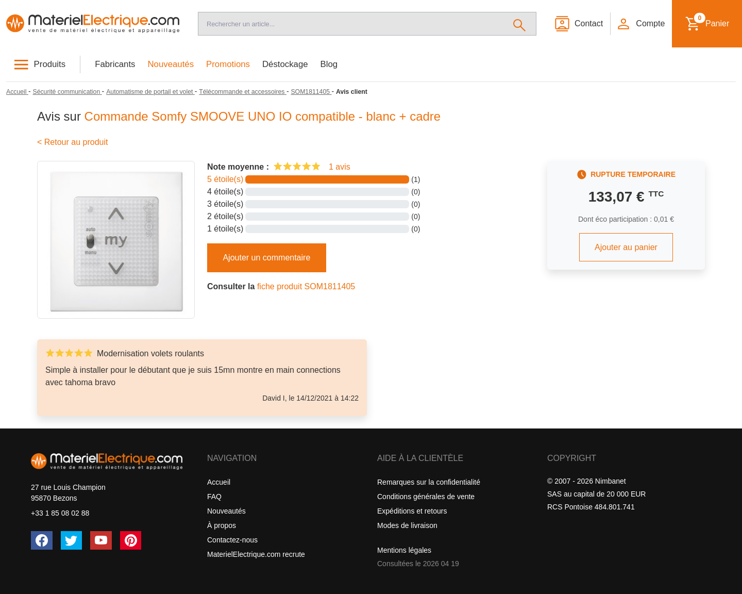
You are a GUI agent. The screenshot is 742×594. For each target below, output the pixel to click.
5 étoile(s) (225, 179)
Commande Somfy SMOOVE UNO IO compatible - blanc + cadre (263, 116)
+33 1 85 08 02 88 (60, 513)
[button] (640, 24)
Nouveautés (171, 64)
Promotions (228, 64)
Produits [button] (50, 64)
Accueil (218, 482)
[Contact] (578, 24)
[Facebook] (42, 540)
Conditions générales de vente (426, 496)
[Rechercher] (519, 24)
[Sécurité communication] (67, 91)
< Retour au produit (72, 142)
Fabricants (115, 64)
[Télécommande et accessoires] (242, 91)
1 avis (339, 166)
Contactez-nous (232, 540)
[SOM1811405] (311, 91)
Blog (329, 64)
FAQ (214, 496)
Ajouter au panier (626, 247)
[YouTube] (101, 540)
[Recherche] (350, 24)
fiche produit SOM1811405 (306, 286)
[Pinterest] (131, 540)
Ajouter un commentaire (266, 257)
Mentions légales (404, 550)
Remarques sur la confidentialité (428, 482)
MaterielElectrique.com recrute (256, 554)
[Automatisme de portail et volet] (150, 91)
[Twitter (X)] (71, 540)
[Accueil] (92, 23)
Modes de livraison (407, 525)
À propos (221, 525)
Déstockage (285, 64)
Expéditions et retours (412, 511)
